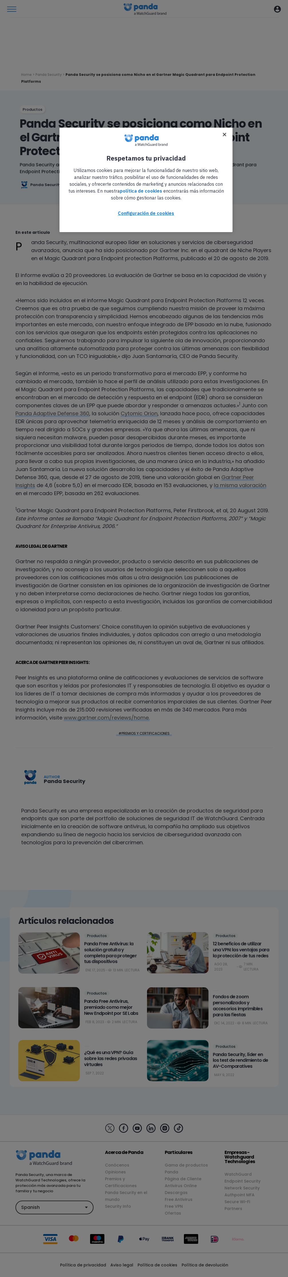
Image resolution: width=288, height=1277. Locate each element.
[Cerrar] (224, 134)
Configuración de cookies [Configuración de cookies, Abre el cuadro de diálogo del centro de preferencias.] (146, 213)
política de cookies (141, 191)
